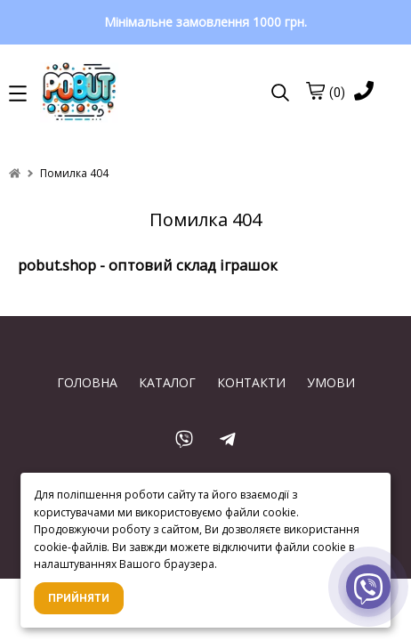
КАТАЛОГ (167, 382)
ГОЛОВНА (87, 382)
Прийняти (78, 598)
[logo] (138, 93)
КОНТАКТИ (251, 382)
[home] (14, 173)
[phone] (364, 92)
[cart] (315, 91)
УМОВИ (331, 382)
